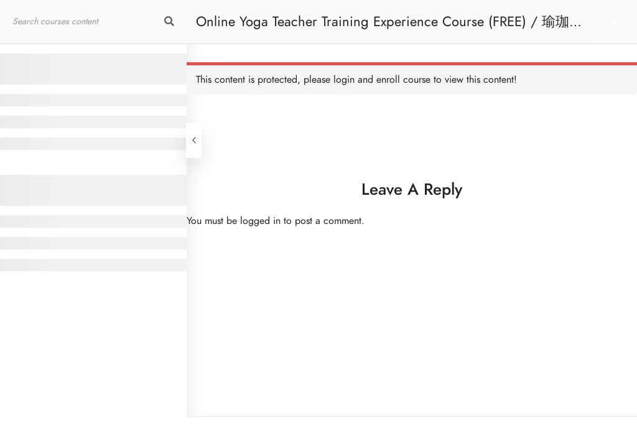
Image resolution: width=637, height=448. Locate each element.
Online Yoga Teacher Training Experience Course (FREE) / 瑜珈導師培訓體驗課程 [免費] (389, 28)
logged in (260, 221)
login (344, 79)
